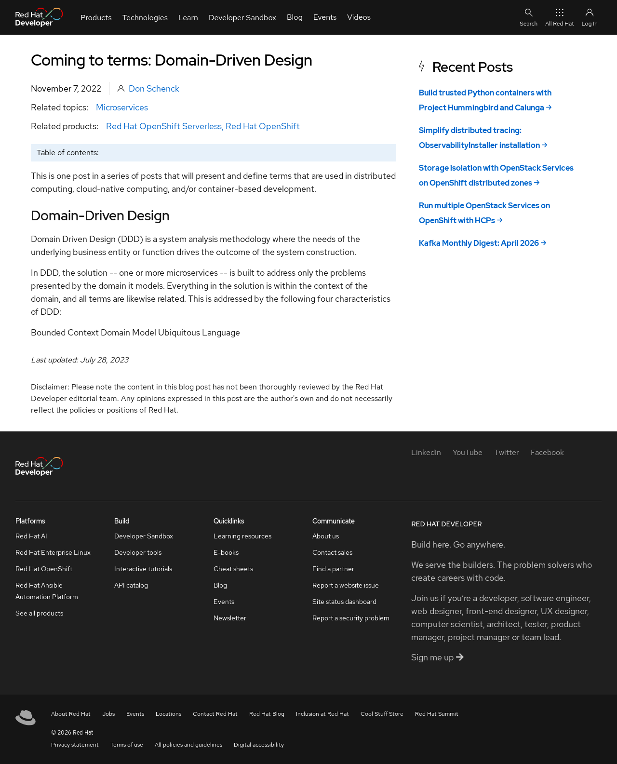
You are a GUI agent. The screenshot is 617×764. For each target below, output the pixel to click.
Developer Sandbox (143, 536)
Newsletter (230, 618)
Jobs (108, 714)
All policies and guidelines (188, 745)
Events (224, 601)
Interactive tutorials (143, 568)
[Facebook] (547, 452)
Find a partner (333, 568)
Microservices (122, 107)
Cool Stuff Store (382, 714)
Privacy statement (75, 745)
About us (325, 536)
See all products (39, 613)
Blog (220, 585)
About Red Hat (71, 714)
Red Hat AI (31, 536)
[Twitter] (506, 452)
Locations (168, 714)
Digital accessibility (259, 745)
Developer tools (137, 552)
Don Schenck (154, 88)
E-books (226, 552)
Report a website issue (345, 585)
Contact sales (332, 552)
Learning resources (242, 536)
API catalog (131, 585)
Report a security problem (350, 618)
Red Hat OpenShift (263, 126)
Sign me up (437, 657)
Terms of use (126, 745)
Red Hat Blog (266, 714)
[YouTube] (468, 452)
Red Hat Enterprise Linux (53, 552)
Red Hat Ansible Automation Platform (46, 591)
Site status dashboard (344, 601)
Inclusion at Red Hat (322, 714)
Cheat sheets (233, 568)
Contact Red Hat (215, 714)
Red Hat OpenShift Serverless (164, 126)
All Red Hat (559, 17)
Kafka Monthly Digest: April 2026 (479, 243)
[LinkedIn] (426, 452)
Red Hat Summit (436, 714)
